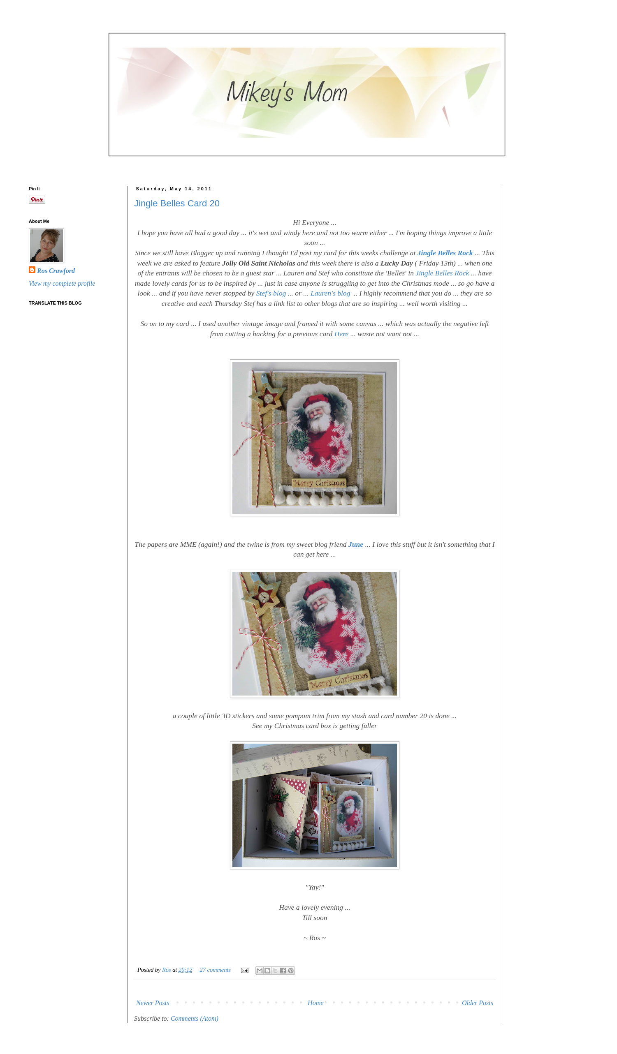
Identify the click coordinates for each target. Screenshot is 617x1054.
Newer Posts (152, 1002)
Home (315, 1002)
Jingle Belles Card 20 (177, 203)
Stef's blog (271, 293)
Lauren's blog (330, 293)
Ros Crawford (56, 270)
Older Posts (477, 1002)
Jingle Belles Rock (445, 253)
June (355, 544)
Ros (167, 969)
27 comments (215, 969)
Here (341, 334)
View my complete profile (62, 283)
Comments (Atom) (194, 1018)
